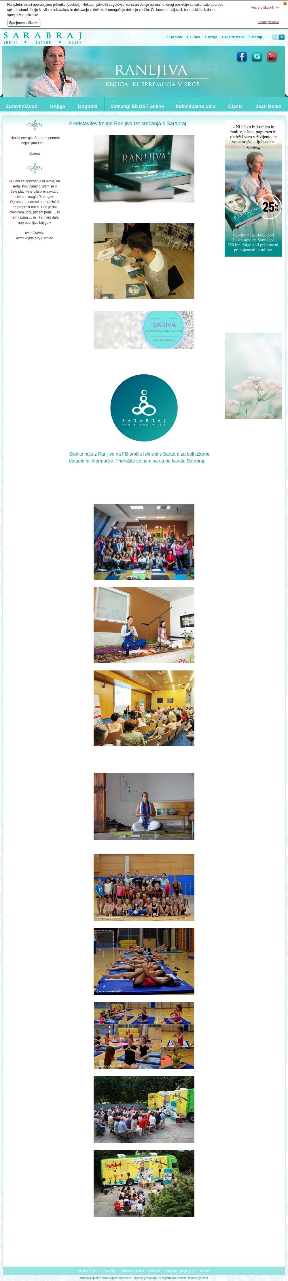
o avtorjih (110, 1271)
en (276, 37)
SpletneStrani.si (120, 1278)
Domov (175, 37)
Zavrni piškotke (268, 22)
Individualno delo (196, 106)
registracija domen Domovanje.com (185, 1278)
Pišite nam (234, 37)
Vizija (212, 37)
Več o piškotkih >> (265, 7)
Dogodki (87, 106)
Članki (235, 106)
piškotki (154, 1271)
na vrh (204, 1271)
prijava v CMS (88, 1271)
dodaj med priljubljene (180, 1271)
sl (281, 37)
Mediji (256, 37)
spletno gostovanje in (148, 1278)
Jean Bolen (269, 106)
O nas (195, 37)
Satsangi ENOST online (137, 106)
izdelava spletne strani (94, 1278)
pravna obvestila (133, 1271)
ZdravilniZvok (21, 106)
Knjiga (57, 106)
